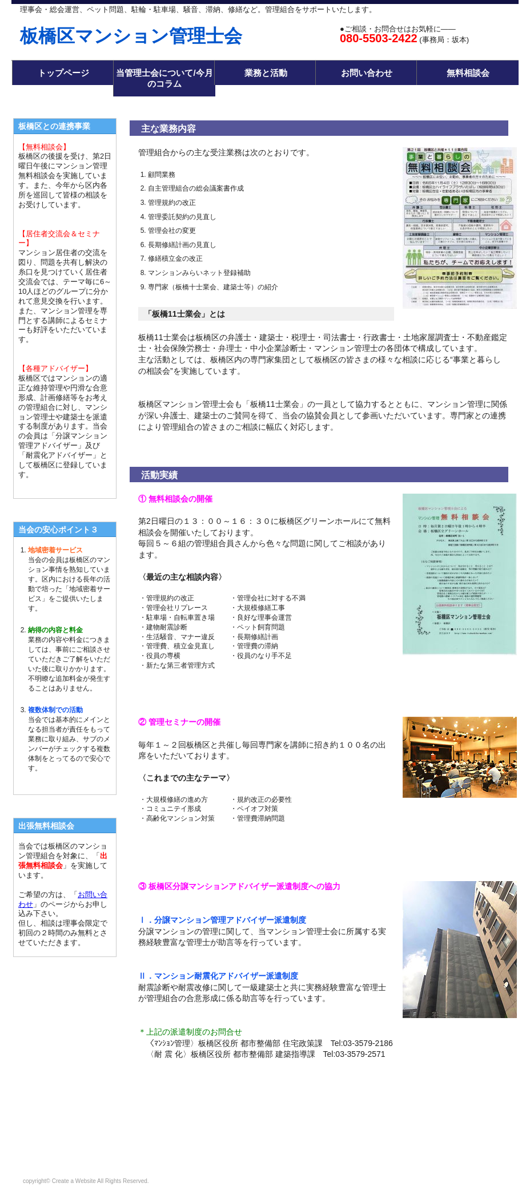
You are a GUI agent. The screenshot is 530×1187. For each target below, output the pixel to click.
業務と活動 (265, 73)
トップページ (63, 73)
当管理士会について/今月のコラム (164, 78)
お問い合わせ (366, 73)
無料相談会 (468, 73)
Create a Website (74, 1181)
